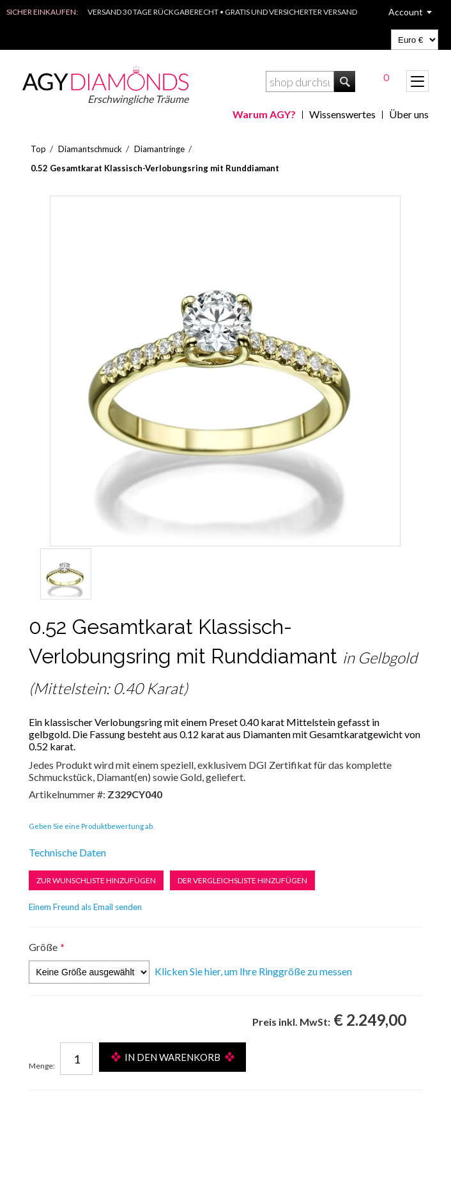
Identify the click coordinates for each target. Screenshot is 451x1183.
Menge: (42, 1066)
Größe (43, 947)
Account (405, 11)
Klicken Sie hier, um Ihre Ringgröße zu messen (253, 971)
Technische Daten (67, 852)
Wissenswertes (342, 114)
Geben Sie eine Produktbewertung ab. (91, 826)
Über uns (409, 114)
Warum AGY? (264, 114)
